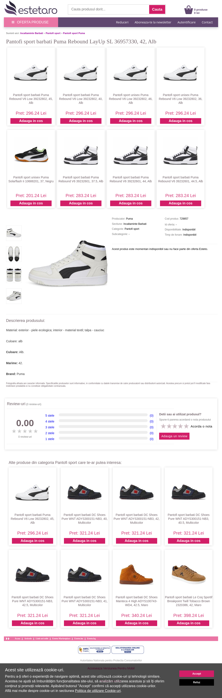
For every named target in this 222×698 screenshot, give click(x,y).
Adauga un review (174, 436)
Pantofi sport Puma (74, 33)
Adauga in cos (31, 121)
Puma (21, 374)
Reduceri (122, 22)
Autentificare (187, 22)
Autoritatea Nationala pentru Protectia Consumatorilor (111, 660)
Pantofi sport (53, 33)
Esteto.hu (78, 638)
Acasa (17, 638)
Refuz (196, 682)
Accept (196, 673)
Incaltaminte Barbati (31, 33)
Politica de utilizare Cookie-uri (98, 691)
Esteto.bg (91, 638)
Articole (28, 638)
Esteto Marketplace (61, 638)
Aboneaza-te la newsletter (153, 22)
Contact (207, 22)
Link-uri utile (42, 638)
